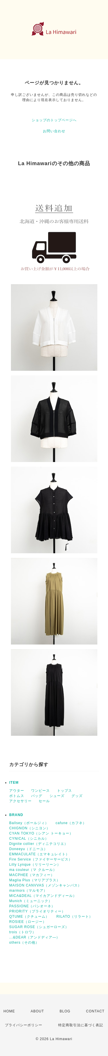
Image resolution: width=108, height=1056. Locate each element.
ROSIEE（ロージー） (27, 922)
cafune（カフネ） (71, 823)
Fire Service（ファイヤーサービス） (40, 859)
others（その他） (24, 942)
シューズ (57, 796)
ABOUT (37, 1011)
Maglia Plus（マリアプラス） (34, 880)
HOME (9, 1011)
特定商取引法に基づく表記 (80, 1025)
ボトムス (16, 796)
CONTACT (95, 1011)
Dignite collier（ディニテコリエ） (38, 844)
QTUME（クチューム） (29, 917)
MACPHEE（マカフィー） (31, 875)
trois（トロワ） (22, 932)
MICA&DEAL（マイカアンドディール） (43, 896)
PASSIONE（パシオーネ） (32, 906)
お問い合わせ (54, 131)
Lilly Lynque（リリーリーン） (35, 865)
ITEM (14, 783)
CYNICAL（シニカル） (29, 839)
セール (44, 801)
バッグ (36, 796)
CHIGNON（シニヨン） (29, 828)
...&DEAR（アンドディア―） (34, 937)
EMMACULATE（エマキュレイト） (39, 854)
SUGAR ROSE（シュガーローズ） (39, 927)
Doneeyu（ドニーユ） (28, 849)
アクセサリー (20, 801)
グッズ (77, 796)
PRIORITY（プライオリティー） (37, 911)
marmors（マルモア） (28, 891)
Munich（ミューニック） (30, 901)
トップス (64, 791)
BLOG (65, 1011)
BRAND (16, 815)
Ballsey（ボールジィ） (29, 823)
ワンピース (40, 791)
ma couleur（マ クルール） (33, 870)
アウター (16, 791)
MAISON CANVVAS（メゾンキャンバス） (45, 885)
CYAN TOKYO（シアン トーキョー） (41, 833)
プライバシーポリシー (23, 1025)
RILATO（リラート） (74, 917)
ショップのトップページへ (54, 120)
